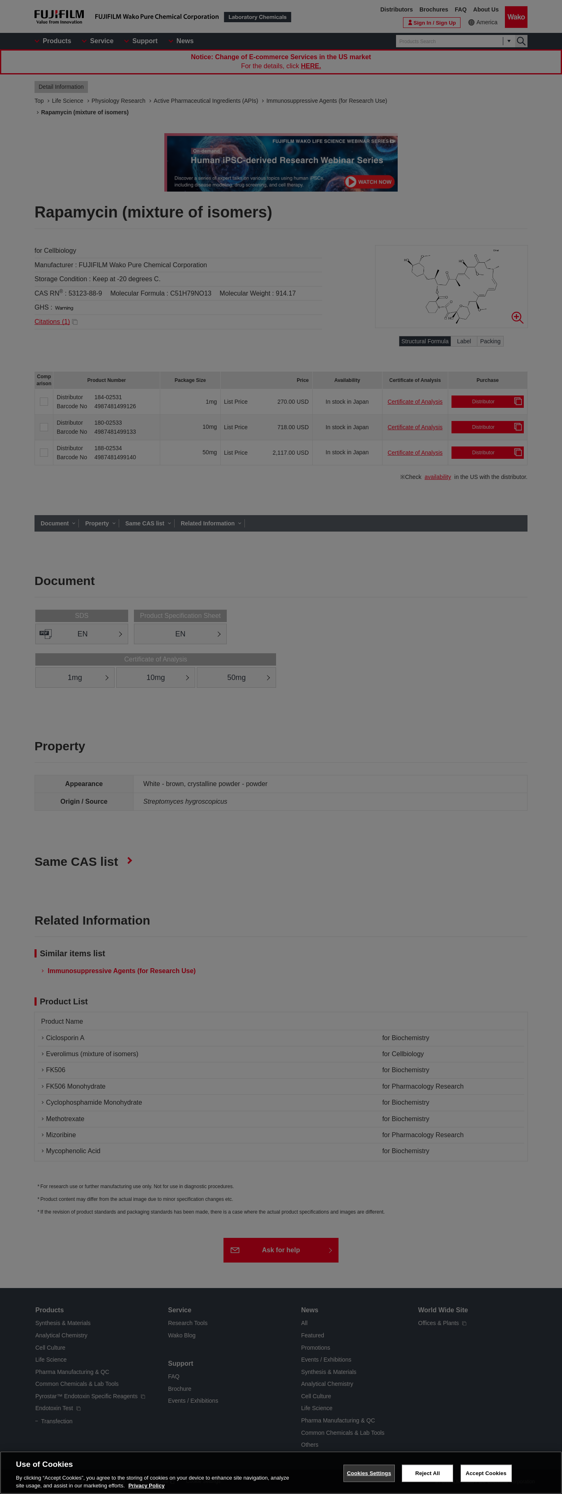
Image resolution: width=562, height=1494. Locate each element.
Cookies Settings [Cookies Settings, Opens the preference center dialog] (369, 1473)
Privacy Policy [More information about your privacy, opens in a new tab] (146, 1485)
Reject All (427, 1473)
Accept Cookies (485, 1473)
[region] (281, 1472)
